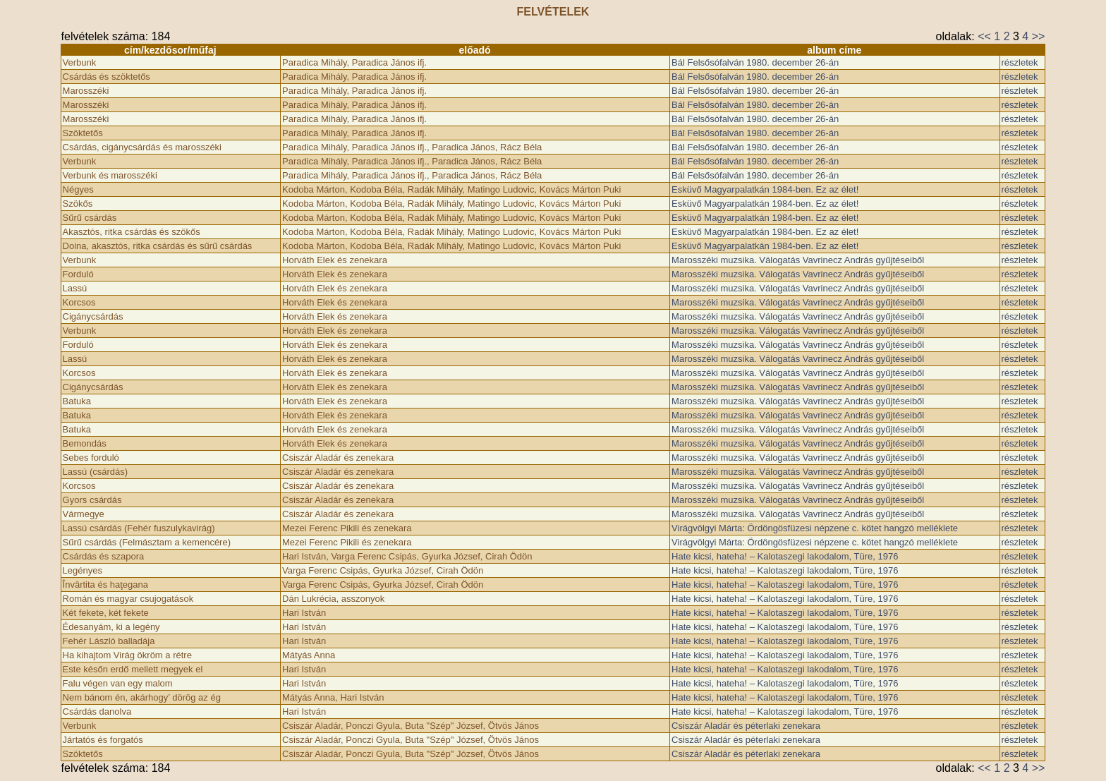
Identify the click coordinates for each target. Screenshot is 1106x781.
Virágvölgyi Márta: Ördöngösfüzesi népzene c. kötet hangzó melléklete (815, 528)
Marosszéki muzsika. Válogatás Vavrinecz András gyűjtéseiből (798, 260)
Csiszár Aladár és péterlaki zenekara (746, 725)
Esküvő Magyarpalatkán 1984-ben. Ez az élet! (765, 189)
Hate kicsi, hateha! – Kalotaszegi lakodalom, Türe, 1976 (785, 556)
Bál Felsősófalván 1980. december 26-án (755, 62)
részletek (1020, 62)
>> (1038, 36)
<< (984, 36)
